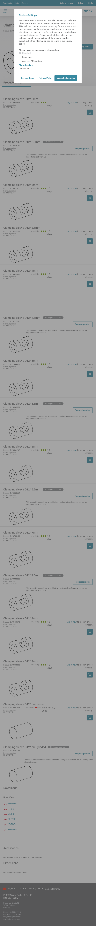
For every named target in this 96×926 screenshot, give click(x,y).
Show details (26, 65)
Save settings (27, 78)
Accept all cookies (66, 78)
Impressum (24, 68)
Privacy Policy (45, 78)
